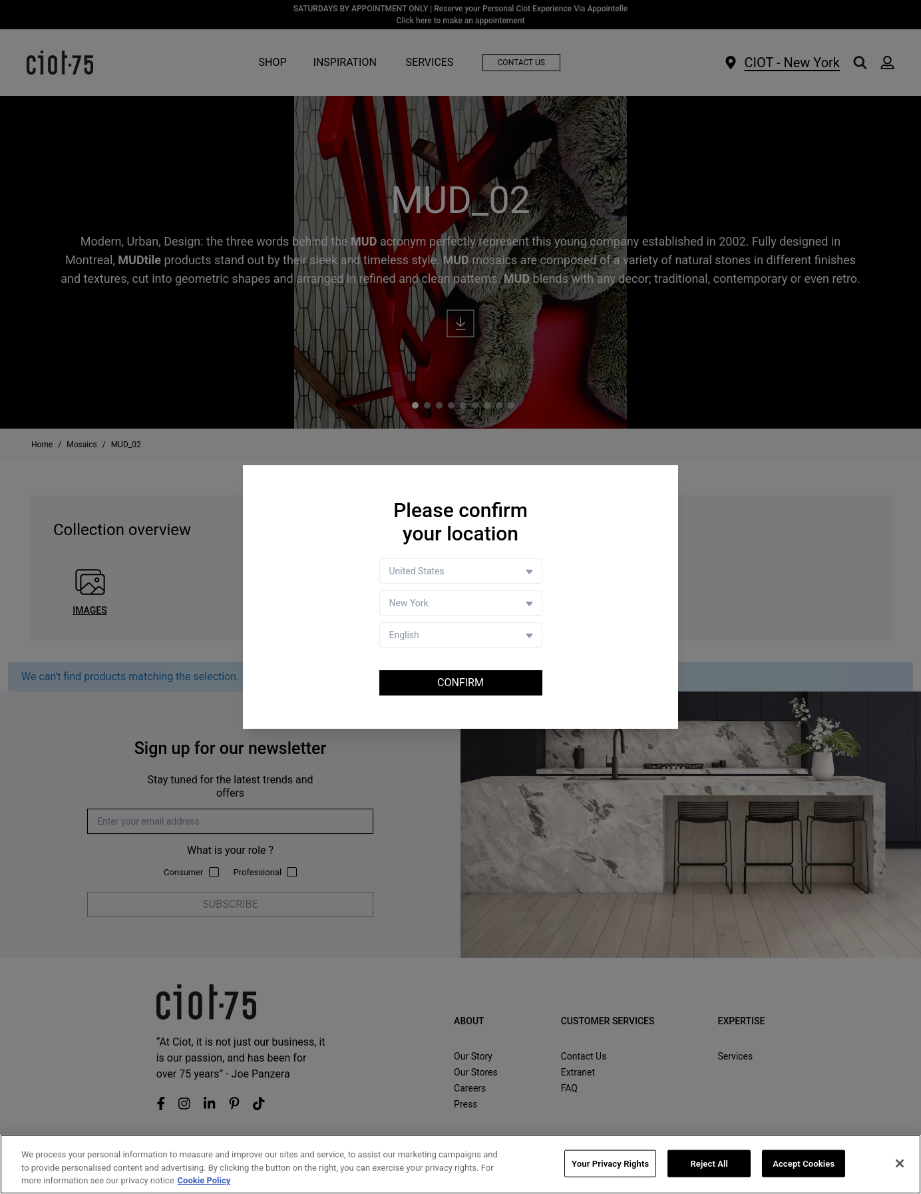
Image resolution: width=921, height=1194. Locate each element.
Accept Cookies (803, 1163)
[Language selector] (460, 635)
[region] (460, 1164)
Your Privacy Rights (610, 1163)
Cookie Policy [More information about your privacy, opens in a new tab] (204, 1180)
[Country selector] (460, 571)
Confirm (460, 682)
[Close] (899, 1163)
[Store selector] (460, 603)
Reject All (709, 1163)
